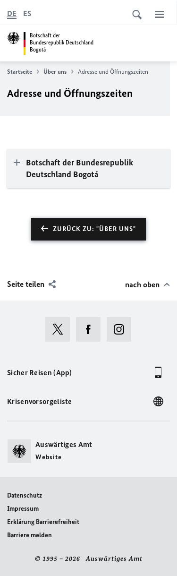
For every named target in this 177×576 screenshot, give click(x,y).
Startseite (23, 72)
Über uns (58, 72)
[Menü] (159, 14)
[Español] (27, 14)
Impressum (23, 509)
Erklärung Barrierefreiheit (43, 522)
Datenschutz (24, 495)
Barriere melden (29, 535)
